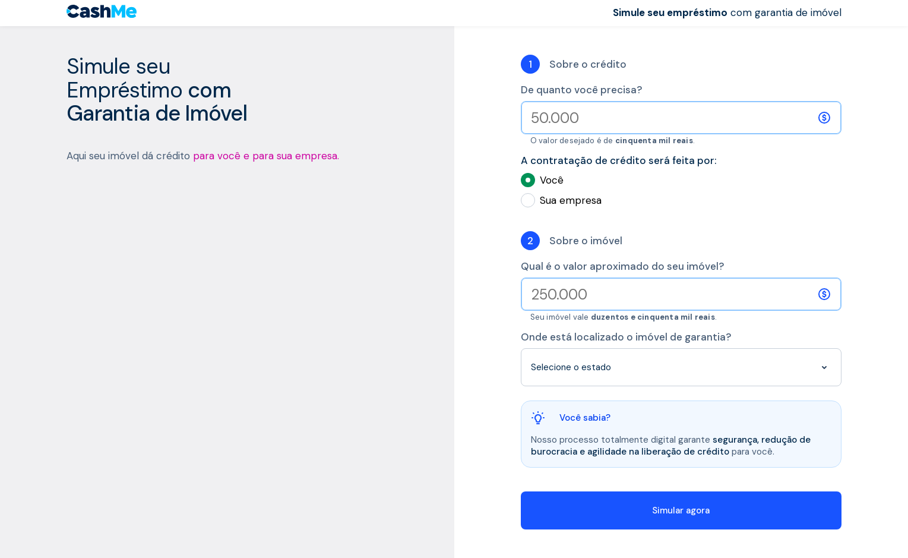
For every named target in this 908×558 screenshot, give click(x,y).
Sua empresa (681, 200)
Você (681, 180)
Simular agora (681, 510)
